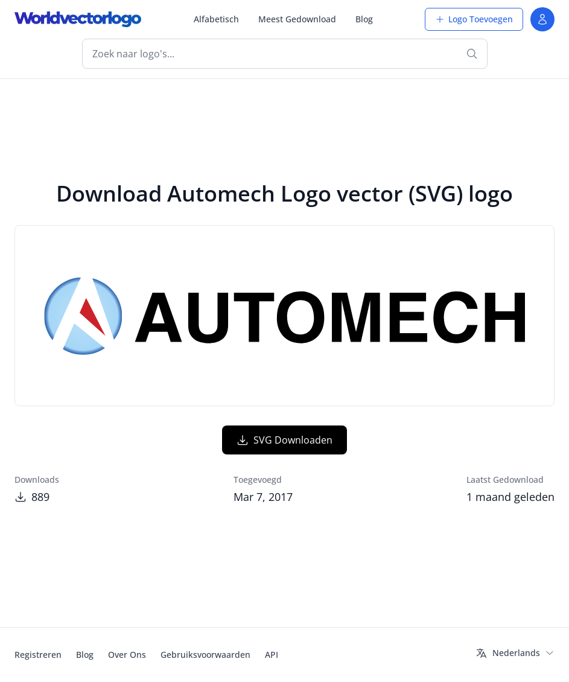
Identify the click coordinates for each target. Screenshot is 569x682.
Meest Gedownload (297, 19)
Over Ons (127, 654)
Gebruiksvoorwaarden (205, 654)
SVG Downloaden (284, 440)
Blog (364, 19)
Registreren (38, 654)
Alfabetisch (216, 19)
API (271, 654)
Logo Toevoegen (474, 19)
